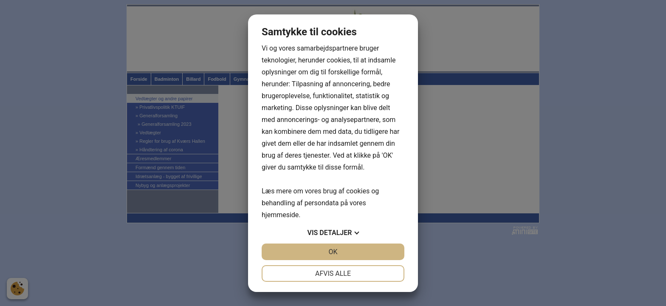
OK (332, 252)
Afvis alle (333, 273)
